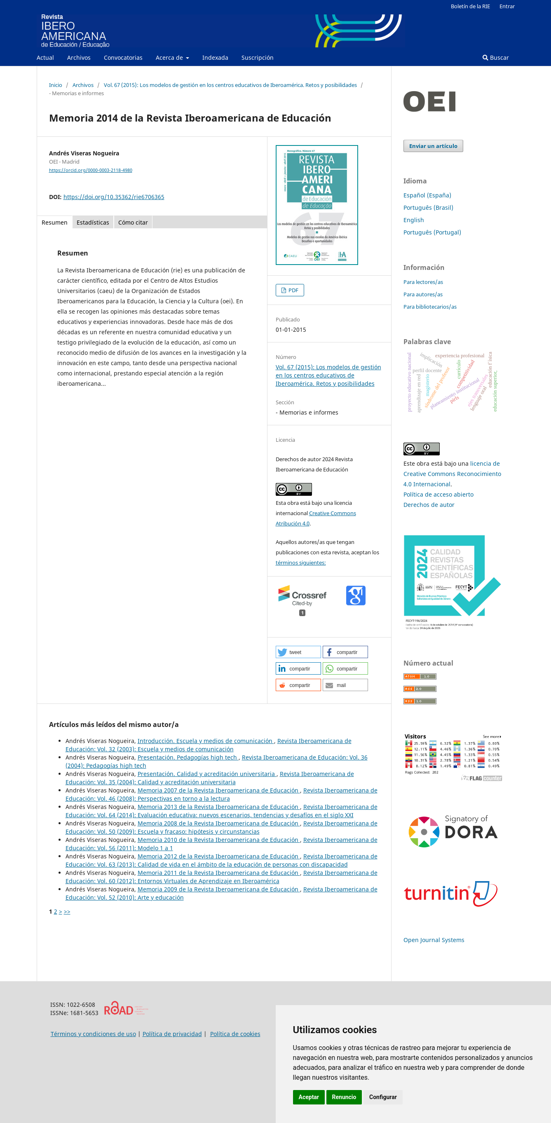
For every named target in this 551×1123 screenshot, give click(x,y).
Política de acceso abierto (438, 494)
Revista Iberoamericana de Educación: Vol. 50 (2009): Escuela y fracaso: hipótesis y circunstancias (221, 827)
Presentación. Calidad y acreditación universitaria (207, 774)
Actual (45, 57)
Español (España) (427, 195)
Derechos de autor (429, 505)
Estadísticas (93, 222)
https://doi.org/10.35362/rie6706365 (113, 197)
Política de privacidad (172, 1034)
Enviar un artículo (433, 146)
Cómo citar (133, 222)
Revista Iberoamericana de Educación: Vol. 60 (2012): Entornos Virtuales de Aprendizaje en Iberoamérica (221, 877)
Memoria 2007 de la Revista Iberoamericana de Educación (219, 790)
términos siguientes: (301, 562)
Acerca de (170, 57)
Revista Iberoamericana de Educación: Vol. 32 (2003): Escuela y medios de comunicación (209, 745)
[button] (298, 652)
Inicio (55, 85)
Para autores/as (423, 294)
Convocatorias (123, 57)
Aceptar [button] (309, 1097)
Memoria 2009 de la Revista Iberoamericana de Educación (219, 889)
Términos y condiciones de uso (93, 1034)
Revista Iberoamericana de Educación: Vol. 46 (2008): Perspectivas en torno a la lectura (221, 794)
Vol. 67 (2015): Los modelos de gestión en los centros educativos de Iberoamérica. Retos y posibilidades (230, 85)
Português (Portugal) (432, 232)
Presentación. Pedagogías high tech (188, 757)
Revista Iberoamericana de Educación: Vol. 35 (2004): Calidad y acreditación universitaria (210, 778)
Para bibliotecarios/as (430, 306)
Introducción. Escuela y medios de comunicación (206, 741)
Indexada (215, 57)
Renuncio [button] (344, 1097)
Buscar (496, 57)
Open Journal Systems (433, 940)
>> (67, 911)
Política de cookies (235, 1034)
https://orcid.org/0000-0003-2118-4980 (90, 170)
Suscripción (258, 57)
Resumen (55, 222)
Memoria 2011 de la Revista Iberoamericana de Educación (219, 873)
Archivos (79, 57)
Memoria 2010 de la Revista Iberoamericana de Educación (219, 840)
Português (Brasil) (428, 207)
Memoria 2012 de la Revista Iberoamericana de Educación (219, 856)
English (413, 220)
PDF (292, 290)
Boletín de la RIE (470, 6)
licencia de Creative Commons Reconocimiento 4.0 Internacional (452, 474)
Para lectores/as (423, 282)
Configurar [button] (383, 1097)
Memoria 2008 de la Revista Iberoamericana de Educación (219, 823)
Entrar (507, 6)
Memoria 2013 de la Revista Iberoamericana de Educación (219, 807)
